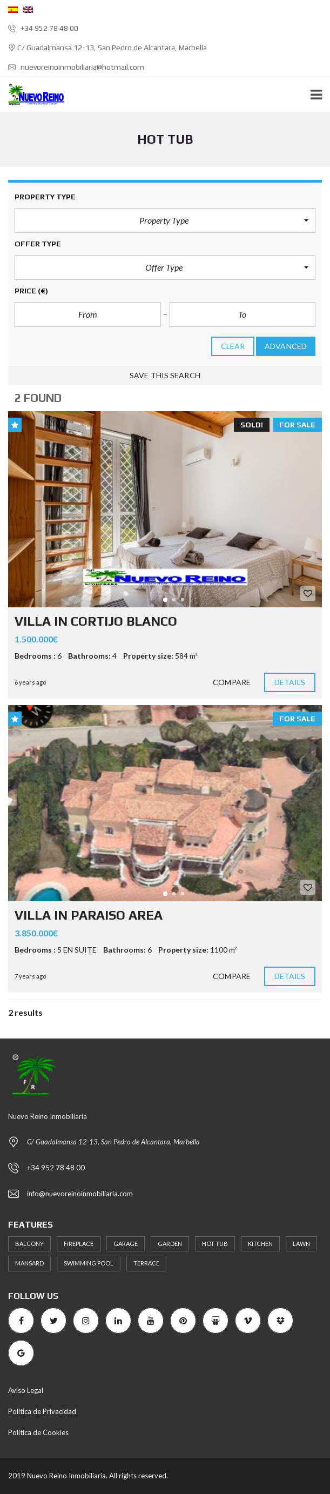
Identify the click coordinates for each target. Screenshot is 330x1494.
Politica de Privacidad (42, 1411)
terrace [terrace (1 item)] (146, 1263)
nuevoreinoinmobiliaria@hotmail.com (76, 67)
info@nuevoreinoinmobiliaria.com (80, 1193)
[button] (165, 220)
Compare (231, 682)
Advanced (285, 346)
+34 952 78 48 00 (43, 28)
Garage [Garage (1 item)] (125, 1243)
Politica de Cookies (38, 1432)
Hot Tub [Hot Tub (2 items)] (215, 1243)
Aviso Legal (25, 1390)
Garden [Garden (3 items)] (170, 1243)
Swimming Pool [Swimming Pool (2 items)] (88, 1263)
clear (233, 346)
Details (289, 682)
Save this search (165, 375)
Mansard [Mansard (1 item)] (29, 1263)
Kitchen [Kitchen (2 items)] (260, 1243)
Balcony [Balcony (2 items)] (29, 1243)
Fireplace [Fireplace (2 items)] (78, 1243)
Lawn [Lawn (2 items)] (301, 1243)
